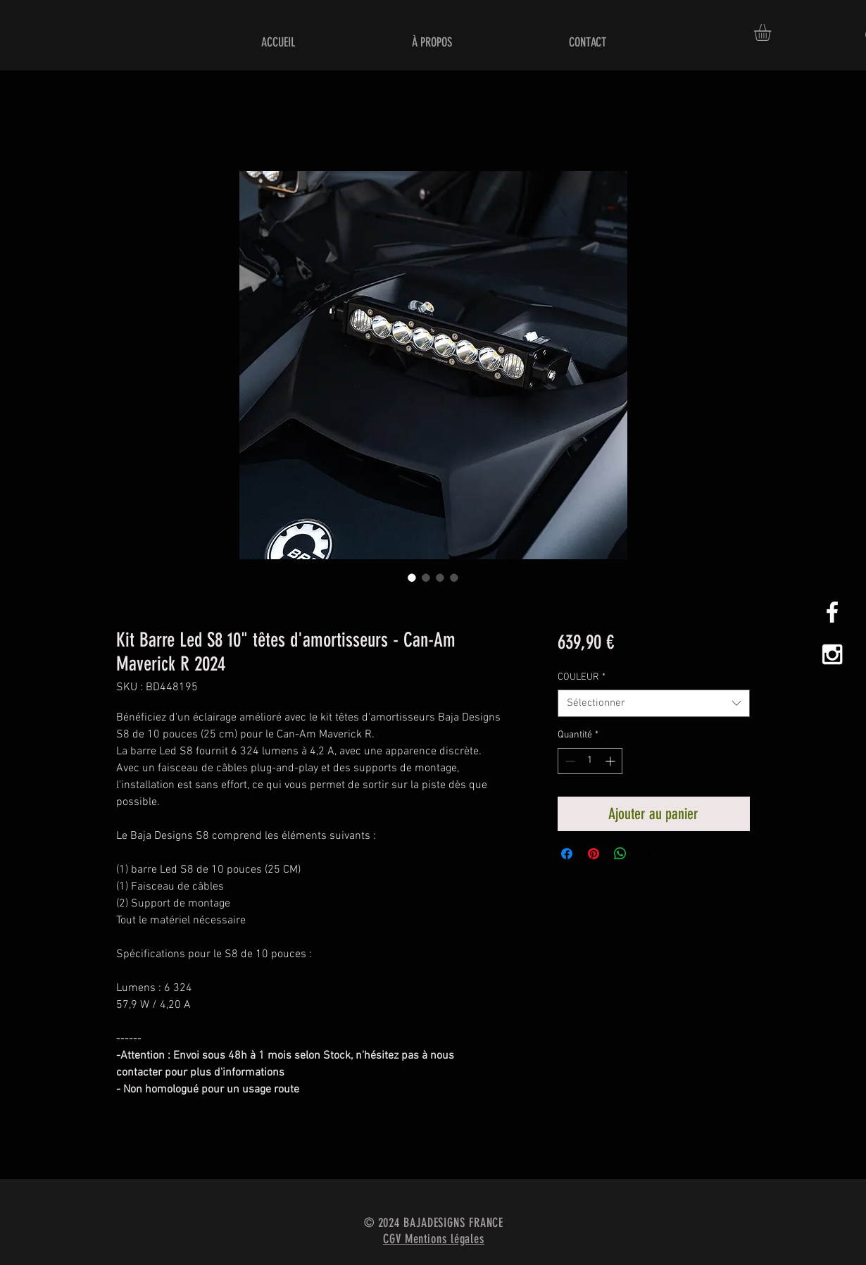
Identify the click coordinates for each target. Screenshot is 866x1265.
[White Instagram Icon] (832, 654)
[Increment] (611, 761)
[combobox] (654, 703)
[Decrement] (568, 761)
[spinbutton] (590, 761)
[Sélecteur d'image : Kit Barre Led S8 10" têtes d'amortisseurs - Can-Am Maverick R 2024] (412, 578)
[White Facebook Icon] (832, 612)
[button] (772, 32)
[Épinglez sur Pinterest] (593, 853)
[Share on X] (647, 853)
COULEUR (581, 677)
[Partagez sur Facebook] (566, 853)
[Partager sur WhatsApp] (620, 853)
